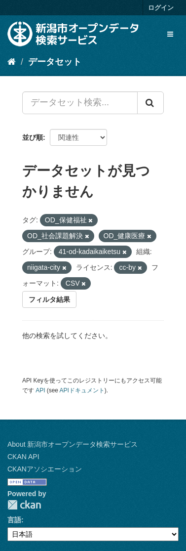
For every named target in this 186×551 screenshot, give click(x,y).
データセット (54, 62)
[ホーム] (11, 62)
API (40, 390)
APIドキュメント (82, 390)
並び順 (32, 137)
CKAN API (23, 457)
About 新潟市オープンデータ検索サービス (72, 444)
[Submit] (150, 102)
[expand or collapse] (170, 34)
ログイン (161, 7)
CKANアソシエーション (44, 469)
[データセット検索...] (80, 102)
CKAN (24, 505)
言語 (14, 520)
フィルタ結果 (49, 299)
